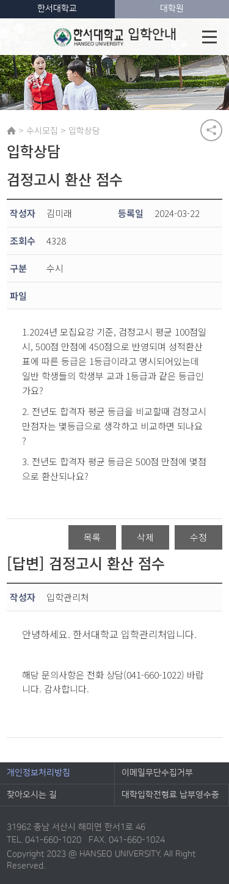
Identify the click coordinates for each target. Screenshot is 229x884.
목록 (92, 537)
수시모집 (42, 130)
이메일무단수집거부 (157, 773)
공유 (211, 130)
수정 (198, 537)
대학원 (172, 8)
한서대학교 (57, 8)
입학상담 (84, 130)
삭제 (145, 537)
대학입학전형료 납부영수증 (170, 795)
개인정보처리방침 (38, 773)
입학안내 (115, 36)
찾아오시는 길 (32, 795)
